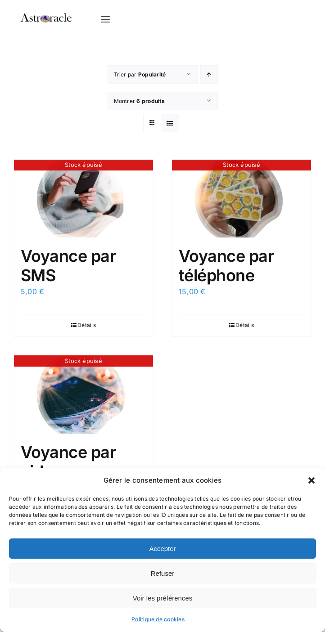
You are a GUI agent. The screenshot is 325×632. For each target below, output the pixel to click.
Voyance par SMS (68, 266)
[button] (311, 480)
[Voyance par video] (83, 395)
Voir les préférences (163, 598)
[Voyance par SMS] (83, 199)
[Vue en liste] (170, 123)
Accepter (162, 548)
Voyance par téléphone (226, 266)
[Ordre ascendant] (209, 75)
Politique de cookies (158, 619)
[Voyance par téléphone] (241, 199)
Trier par (140, 75)
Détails (86, 325)
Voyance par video (68, 462)
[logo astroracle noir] (46, 10)
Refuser (163, 573)
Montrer (139, 101)
